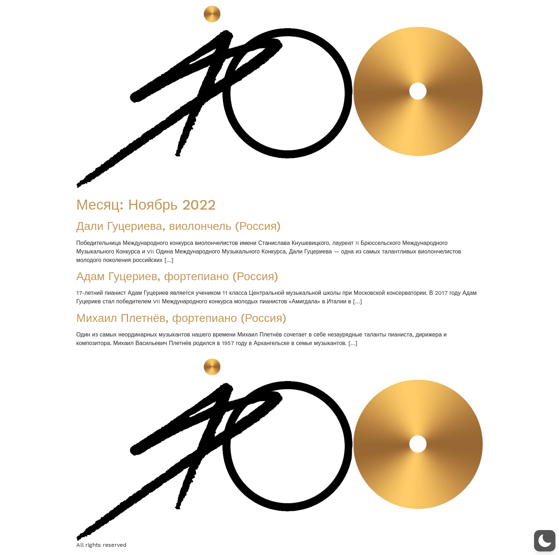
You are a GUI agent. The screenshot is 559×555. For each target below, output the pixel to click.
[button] (544, 540)
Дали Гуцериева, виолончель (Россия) (178, 226)
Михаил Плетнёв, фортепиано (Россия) (181, 318)
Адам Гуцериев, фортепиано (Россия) (177, 276)
